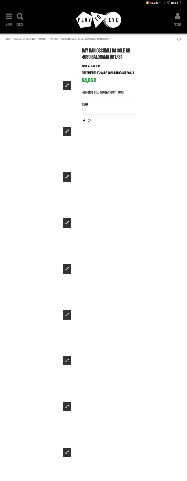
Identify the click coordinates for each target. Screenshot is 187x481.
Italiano (154, 3)
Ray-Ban (96, 66)
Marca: (86, 66)
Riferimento (89, 73)
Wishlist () (174, 3)
